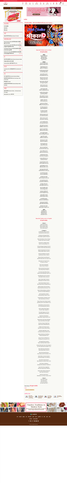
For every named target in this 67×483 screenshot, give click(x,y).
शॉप (22, 3)
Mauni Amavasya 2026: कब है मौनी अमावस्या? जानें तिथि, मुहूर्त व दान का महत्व (13, 42)
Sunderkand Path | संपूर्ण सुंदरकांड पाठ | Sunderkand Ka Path (12, 69)
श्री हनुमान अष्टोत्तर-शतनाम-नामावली (9, 61)
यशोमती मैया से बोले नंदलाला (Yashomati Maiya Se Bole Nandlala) (12, 84)
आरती (56, 3)
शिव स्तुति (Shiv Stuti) (7, 81)
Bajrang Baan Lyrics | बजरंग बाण (9, 94)
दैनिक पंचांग (5, 30)
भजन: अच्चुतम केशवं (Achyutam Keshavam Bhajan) (11, 76)
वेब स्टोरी (26, 3)
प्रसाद (43, 3)
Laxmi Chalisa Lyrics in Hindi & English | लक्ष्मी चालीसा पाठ (50, 397)
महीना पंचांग (5, 28)
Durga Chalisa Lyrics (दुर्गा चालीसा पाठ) (59, 397)
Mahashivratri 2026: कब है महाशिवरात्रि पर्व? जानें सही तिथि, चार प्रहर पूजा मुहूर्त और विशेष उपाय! (13, 52)
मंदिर (53, 3)
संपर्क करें (30, 419)
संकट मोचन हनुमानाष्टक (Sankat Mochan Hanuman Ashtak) (13, 59)
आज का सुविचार (6, 26)
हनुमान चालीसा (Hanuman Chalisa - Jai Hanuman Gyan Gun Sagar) (12, 91)
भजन (33, 3)
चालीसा (30, 3)
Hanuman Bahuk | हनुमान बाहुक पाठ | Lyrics (10, 63)
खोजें (63, 3)
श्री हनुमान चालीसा (34, 386)
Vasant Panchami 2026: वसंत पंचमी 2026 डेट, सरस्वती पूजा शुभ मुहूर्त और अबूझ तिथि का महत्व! (13, 46)
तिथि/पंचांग (36, 3)
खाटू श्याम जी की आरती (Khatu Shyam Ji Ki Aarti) (11, 36)
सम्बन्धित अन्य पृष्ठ (27, 393)
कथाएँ (40, 3)
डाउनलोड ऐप (13, 8)
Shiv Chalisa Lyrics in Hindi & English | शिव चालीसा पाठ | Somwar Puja (40, 397)
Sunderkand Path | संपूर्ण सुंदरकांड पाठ (30, 389)
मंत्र (50, 3)
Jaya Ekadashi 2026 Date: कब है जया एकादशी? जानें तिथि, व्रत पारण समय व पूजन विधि (13, 49)
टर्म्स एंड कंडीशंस (35, 419)
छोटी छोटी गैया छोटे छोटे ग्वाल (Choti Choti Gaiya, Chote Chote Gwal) (12, 79)
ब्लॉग (49, 416)
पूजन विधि (47, 3)
